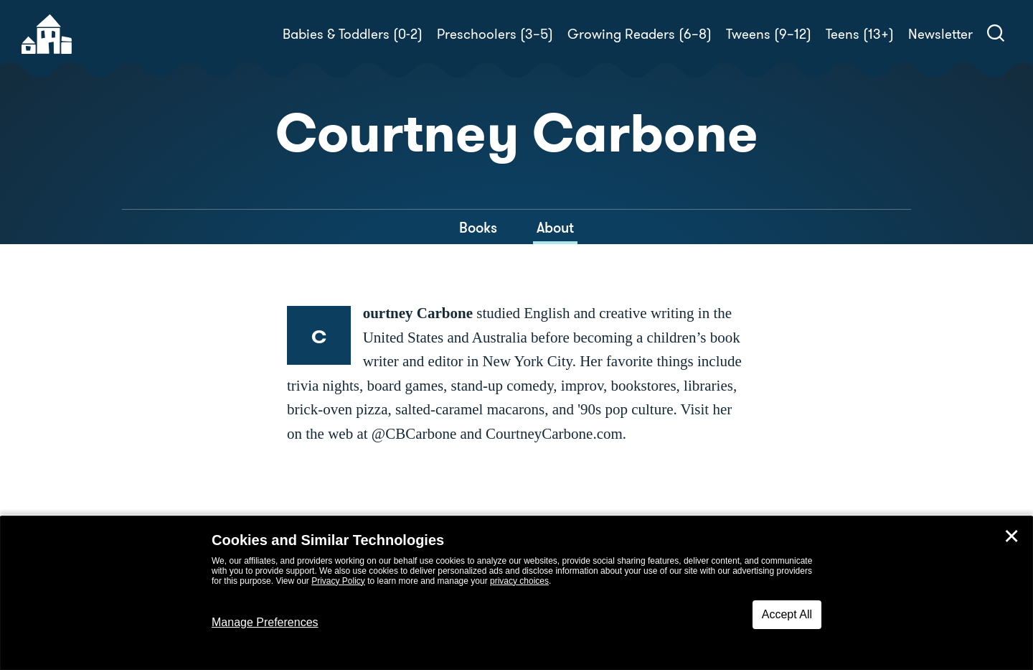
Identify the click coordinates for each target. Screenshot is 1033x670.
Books (478, 228)
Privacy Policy (338, 581)
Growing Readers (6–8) (639, 34)
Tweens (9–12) (768, 34)
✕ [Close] (1011, 536)
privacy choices (519, 581)
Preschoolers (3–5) (495, 34)
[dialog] (516, 593)
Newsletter (940, 34)
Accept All (787, 614)
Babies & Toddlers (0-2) (353, 34)
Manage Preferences (265, 622)
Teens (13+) (860, 34)
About (555, 228)
